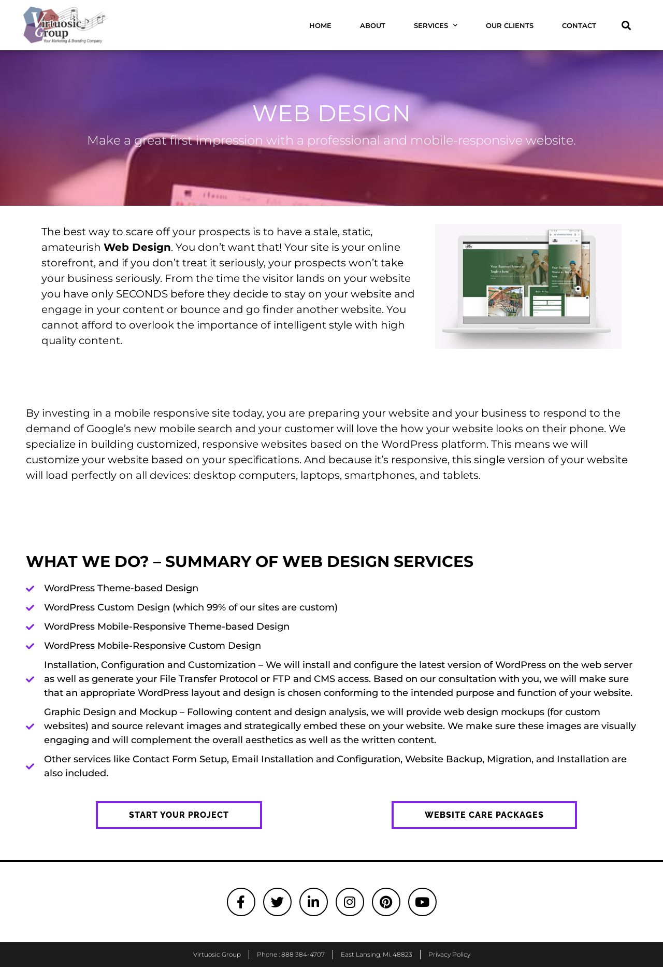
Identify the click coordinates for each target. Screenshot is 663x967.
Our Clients (510, 25)
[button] (626, 25)
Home (320, 25)
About (372, 25)
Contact (579, 25)
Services (435, 25)
